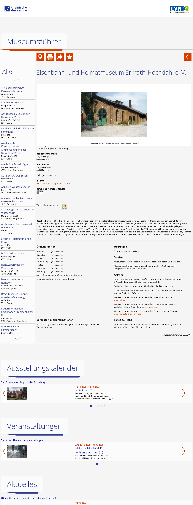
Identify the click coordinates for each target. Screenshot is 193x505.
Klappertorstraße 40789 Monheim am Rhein (17, 105)
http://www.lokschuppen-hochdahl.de (53, 183)
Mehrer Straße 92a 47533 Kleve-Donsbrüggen (17, 167)
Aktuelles (22, 484)
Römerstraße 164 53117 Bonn (17, 150)
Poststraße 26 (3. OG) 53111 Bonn (17, 118)
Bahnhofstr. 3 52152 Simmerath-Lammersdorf (17, 331)
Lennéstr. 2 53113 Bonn (17, 229)
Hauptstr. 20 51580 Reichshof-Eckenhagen (17, 314)
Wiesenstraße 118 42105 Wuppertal (17, 269)
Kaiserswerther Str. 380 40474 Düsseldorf (17, 201)
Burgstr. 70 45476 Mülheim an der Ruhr (17, 189)
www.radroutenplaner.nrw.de (127, 313)
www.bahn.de (120, 300)
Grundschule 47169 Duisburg (17, 92)
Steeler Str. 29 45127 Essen (17, 178)
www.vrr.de (152, 307)
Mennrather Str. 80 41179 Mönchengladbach (17, 214)
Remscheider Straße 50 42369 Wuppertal (17, 284)
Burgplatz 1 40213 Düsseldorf (17, 133)
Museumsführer (34, 41)
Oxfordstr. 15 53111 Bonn (17, 298)
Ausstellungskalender (42, 368)
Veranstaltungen (34, 426)
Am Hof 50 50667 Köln (17, 243)
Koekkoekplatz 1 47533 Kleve (17, 256)
